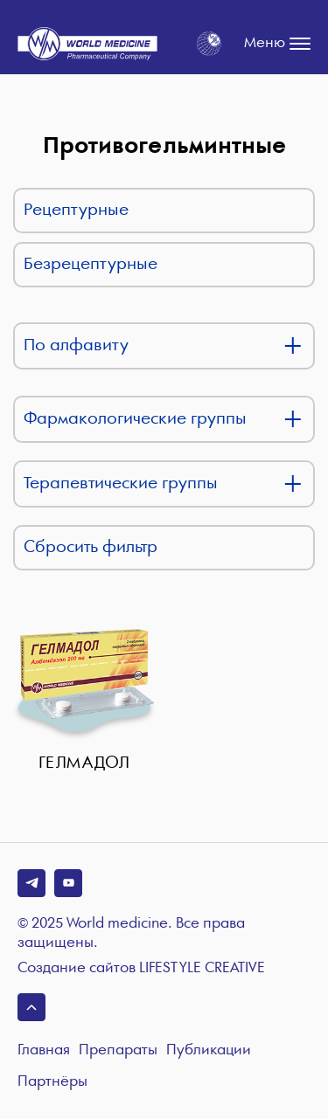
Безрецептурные (90, 264)
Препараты (118, 1050)
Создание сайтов (141, 969)
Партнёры (52, 1082)
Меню (277, 43)
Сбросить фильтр (90, 547)
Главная (43, 1050)
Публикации (208, 1050)
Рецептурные (76, 210)
